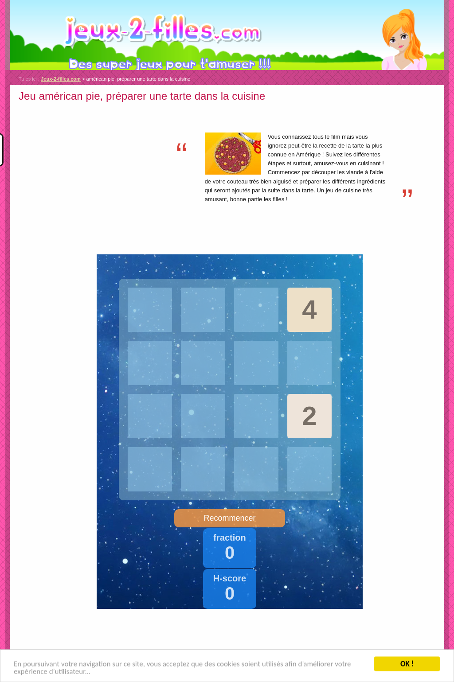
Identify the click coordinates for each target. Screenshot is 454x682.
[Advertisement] (93, 167)
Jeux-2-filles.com (227, 35)
